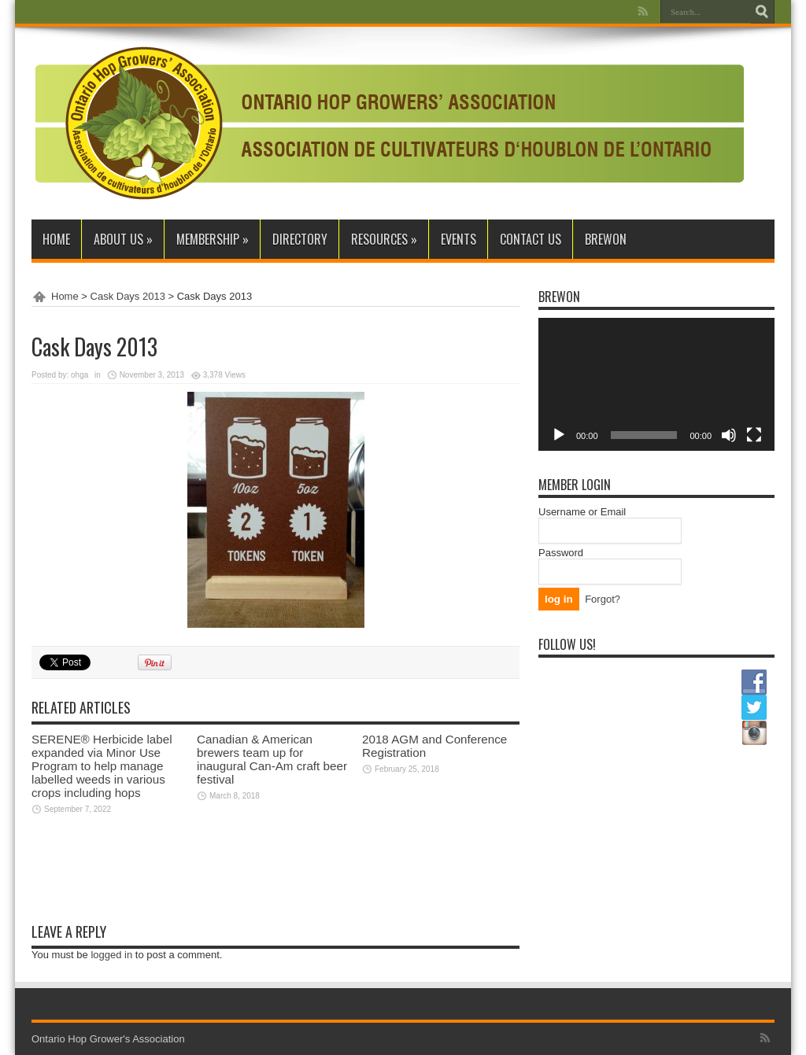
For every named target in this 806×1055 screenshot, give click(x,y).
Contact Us (530, 239)
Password (560, 553)
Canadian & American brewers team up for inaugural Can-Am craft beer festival (272, 759)
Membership (212, 239)
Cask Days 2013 (128, 296)
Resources (384, 239)
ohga (79, 375)
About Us (123, 239)
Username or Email (582, 512)
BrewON (606, 239)
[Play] (559, 435)
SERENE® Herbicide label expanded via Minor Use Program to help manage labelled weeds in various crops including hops (101, 765)
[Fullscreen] (754, 435)
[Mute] (729, 435)
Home (56, 239)
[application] (656, 384)
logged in (111, 955)
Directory (299, 239)
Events (458, 239)
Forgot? (602, 599)
